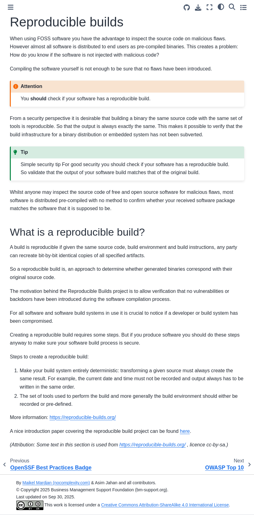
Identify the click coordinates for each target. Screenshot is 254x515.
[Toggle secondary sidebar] (243, 7)
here (185, 431)
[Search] (232, 6)
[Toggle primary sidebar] (10, 7)
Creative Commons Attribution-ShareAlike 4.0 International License (165, 504)
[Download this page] (198, 7)
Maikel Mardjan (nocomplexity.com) (56, 482)
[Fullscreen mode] (209, 7)
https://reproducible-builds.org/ (83, 417)
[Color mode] (221, 6)
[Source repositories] (186, 7)
